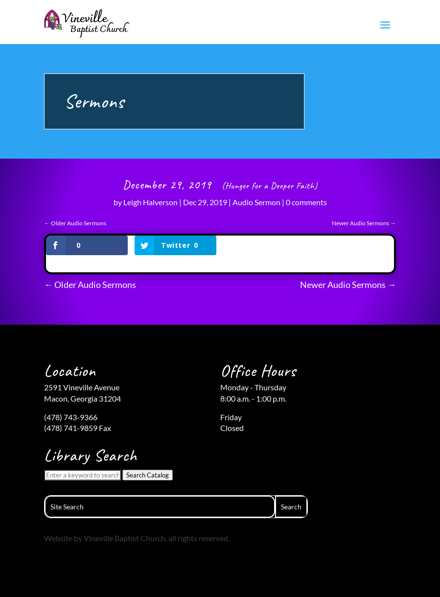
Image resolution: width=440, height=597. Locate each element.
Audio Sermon (256, 202)
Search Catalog (147, 475)
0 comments (306, 202)
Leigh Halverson (150, 202)
